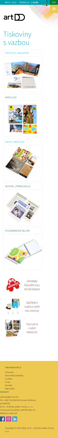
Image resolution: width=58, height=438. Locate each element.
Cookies (9, 378)
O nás (7, 382)
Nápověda (9, 388)
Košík (45, 3)
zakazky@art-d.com (9, 396)
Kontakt (8, 385)
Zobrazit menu (54, 9)
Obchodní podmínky (14, 375)
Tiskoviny (9, 372)
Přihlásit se (24, 2)
